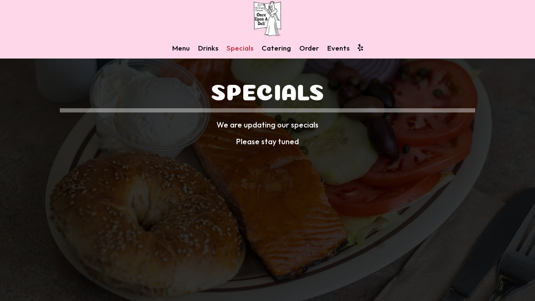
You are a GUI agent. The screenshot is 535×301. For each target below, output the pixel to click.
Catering (276, 48)
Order (309, 48)
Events (338, 48)
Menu (181, 48)
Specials (240, 48)
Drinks (208, 48)
